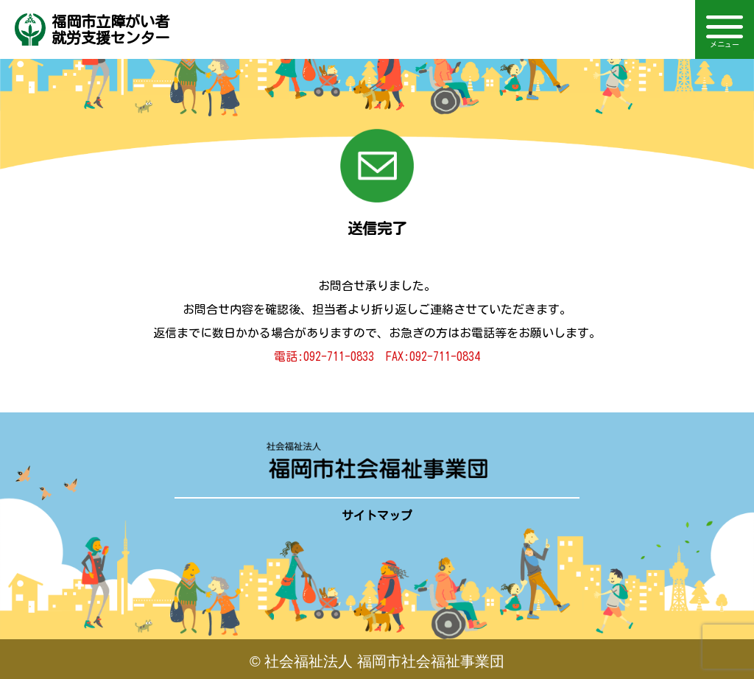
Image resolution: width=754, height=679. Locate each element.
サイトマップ (377, 515)
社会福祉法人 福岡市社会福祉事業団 (384, 661)
